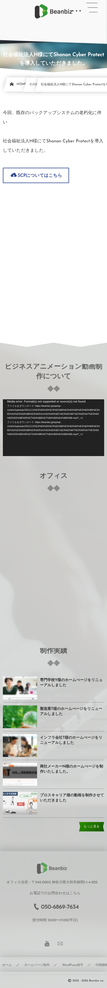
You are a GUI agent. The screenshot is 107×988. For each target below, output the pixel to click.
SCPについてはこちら (40, 175)
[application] (53, 427)
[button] (92, 7)
